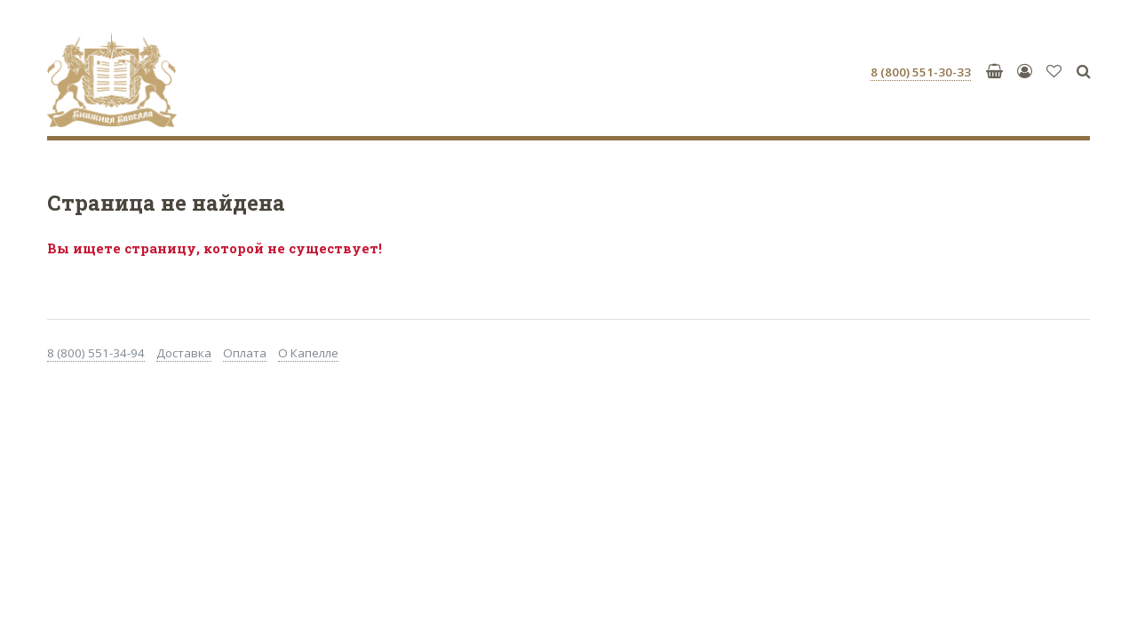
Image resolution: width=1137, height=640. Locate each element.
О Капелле (308, 353)
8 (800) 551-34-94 (96, 353)
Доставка (183, 353)
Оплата (244, 353)
